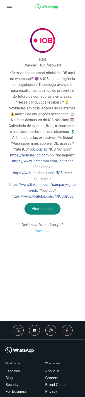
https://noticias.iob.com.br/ (32, 155)
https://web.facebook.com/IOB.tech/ (42, 173)
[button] (9, 7)
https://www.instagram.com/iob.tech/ (42, 161)
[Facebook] (67, 330)
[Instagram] (50, 330)
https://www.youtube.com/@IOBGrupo (42, 196)
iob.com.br (38, 149)
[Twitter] (18, 330)
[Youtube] (34, 330)
